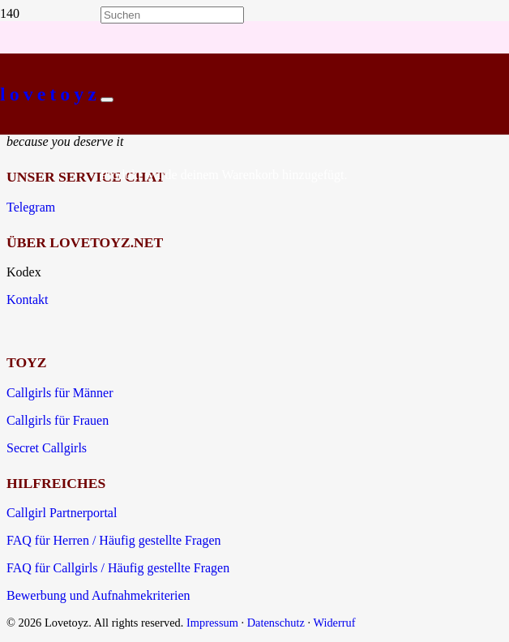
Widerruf (334, 622)
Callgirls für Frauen (57, 420)
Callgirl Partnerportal (61, 513)
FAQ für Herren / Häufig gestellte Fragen (113, 540)
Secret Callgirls (46, 448)
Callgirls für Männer (59, 393)
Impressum (212, 622)
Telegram (30, 207)
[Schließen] (107, 99)
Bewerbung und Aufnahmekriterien (98, 595)
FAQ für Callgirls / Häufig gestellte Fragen (117, 568)
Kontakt (27, 299)
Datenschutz (276, 622)
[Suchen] (172, 15)
